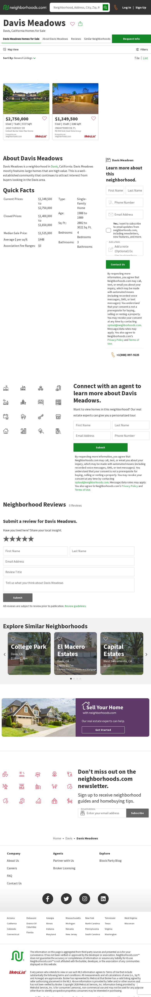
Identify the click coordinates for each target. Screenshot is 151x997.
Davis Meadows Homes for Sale (21, 39)
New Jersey (71, 934)
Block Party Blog (110, 860)
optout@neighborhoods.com (124, 325)
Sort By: (8, 58)
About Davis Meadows (55, 39)
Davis (54, 166)
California (18, 31)
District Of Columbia (31, 925)
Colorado (11, 928)
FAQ (9, 876)
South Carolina (92, 934)
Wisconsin (129, 923)
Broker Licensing (64, 868)
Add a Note (114, 242)
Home (57, 838)
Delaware (31, 918)
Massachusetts (73, 918)
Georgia (50, 918)
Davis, (7, 31)
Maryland (51, 934)
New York (89, 918)
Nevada (70, 928)
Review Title (13, 571)
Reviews (76, 39)
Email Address (123, 214)
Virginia (108, 928)
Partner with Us (63, 860)
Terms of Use (82, 489)
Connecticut (13, 934)
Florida (29, 932)
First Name (115, 190)
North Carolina (92, 923)
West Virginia (131, 918)
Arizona (11, 918)
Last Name (135, 190)
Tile (137, 58)
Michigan (70, 923)
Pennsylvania (92, 928)
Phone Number (124, 202)
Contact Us (14, 883)
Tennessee (110, 918)
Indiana (50, 928)
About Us (13, 860)
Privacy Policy (115, 340)
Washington (111, 934)
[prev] (7, 99)
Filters (142, 49)
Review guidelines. (75, 606)
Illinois (49, 923)
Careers (12, 868)
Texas (107, 923)
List (145, 58)
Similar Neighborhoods (97, 39)
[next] (45, 99)
